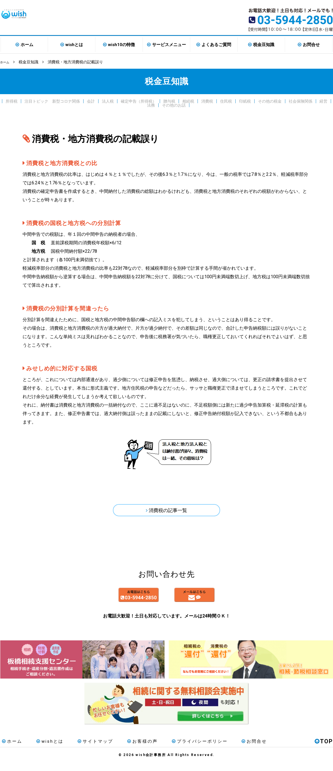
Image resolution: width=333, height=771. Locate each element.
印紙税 (245, 101)
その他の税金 (270, 101)
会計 (91, 101)
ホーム (27, 44)
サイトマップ (85, 749)
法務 (151, 105)
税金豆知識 (263, 44)
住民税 (226, 101)
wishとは (74, 44)
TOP (324, 749)
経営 (323, 101)
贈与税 (169, 101)
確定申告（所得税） (138, 101)
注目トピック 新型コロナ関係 (52, 101)
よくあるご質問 (216, 44)
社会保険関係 (300, 101)
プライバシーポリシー (181, 749)
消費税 (207, 101)
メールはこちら (219, 601)
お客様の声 (128, 749)
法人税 (108, 101)
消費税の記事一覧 (168, 511)
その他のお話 (174, 105)
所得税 (11, 101)
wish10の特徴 (121, 44)
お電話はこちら (113, 601)
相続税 (188, 101)
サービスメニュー (169, 44)
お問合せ (311, 44)
